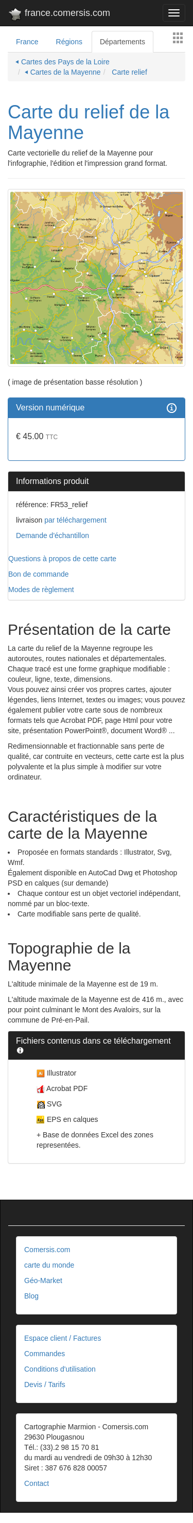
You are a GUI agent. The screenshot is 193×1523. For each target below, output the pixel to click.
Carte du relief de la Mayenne (88, 122)
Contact (36, 1483)
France (27, 42)
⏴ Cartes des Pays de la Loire (62, 62)
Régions (69, 42)
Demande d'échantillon (52, 535)
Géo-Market (43, 1280)
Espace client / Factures (62, 1338)
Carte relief (128, 72)
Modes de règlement (41, 589)
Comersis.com (47, 1249)
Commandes (44, 1353)
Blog (31, 1296)
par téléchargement (74, 520)
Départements (122, 42)
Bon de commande (38, 574)
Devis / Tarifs (44, 1384)
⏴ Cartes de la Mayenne (63, 72)
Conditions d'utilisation (60, 1369)
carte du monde (49, 1265)
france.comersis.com (59, 15)
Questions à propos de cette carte (62, 559)
